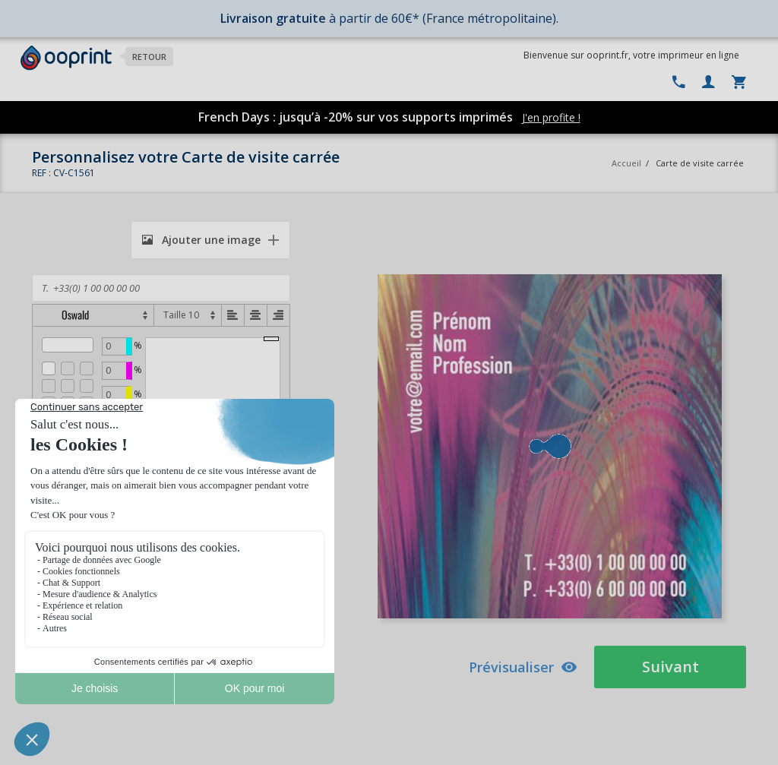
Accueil (626, 163)
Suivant (670, 666)
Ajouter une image (201, 239)
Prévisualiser (523, 667)
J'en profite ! (551, 117)
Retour (149, 56)
